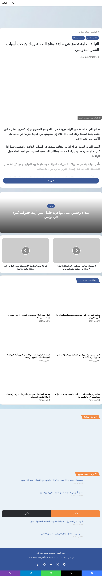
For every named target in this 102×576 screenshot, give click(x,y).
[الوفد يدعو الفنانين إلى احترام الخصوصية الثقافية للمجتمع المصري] (92, 525)
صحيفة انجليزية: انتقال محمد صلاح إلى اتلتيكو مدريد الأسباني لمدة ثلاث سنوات (51, 480)
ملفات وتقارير (84, 32)
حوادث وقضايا (78, 38)
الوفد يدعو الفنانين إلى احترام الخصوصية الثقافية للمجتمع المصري (56, 521)
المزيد (51, 181)
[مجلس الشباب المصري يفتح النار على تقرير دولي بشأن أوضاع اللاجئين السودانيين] (26, 378)
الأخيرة (75, 513)
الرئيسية (95, 32)
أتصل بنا (63, 557)
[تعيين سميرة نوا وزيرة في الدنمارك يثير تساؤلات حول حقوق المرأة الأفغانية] (76, 338)
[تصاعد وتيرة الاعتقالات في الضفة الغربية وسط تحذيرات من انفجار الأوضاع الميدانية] (76, 378)
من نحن (71, 557)
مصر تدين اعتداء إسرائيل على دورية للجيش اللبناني (62, 534)
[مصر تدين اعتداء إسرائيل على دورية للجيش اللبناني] (92, 537)
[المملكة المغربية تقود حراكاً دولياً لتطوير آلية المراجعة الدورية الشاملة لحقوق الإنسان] (26, 338)
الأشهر (26, 513)
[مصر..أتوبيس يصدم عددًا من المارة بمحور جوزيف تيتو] (92, 496)
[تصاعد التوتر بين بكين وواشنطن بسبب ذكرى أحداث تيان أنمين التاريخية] (76, 299)
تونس (51, 206)
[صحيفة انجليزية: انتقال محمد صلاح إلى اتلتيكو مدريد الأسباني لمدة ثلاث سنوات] (92, 484)
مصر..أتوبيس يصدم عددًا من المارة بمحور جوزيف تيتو (61, 492)
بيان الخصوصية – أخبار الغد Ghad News (43, 557)
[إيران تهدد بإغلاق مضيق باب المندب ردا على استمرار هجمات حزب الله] (26, 299)
